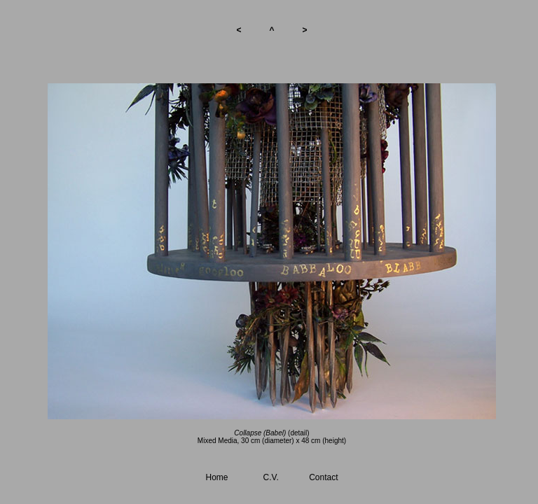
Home (217, 477)
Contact (323, 477)
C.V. (271, 477)
